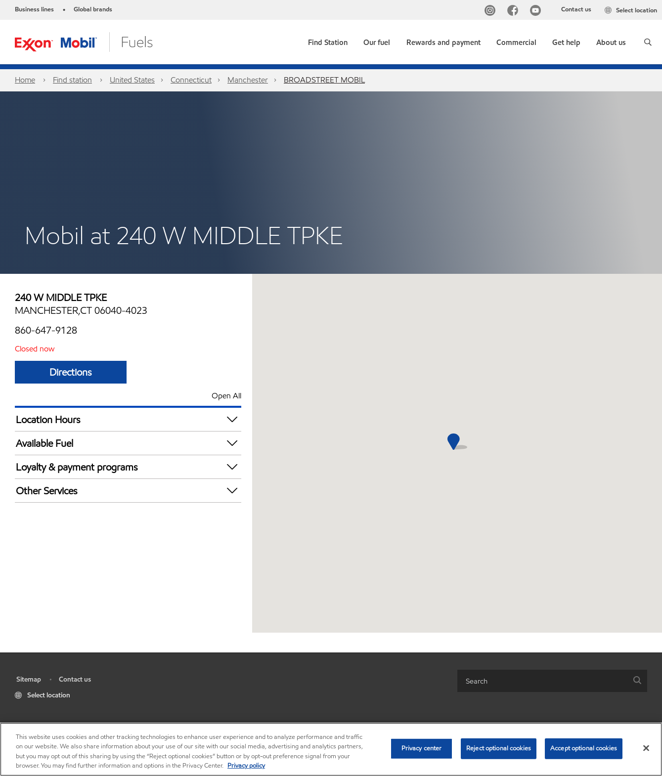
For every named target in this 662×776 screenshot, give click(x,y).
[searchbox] (542, 681)
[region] (331, 749)
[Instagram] (492, 11)
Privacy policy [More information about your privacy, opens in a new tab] (246, 765)
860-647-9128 (46, 330)
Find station (72, 80)
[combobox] (552, 681)
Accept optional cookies (583, 748)
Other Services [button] (128, 490)
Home (25, 80)
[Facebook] (515, 11)
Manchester (247, 80)
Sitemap (28, 679)
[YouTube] (537, 11)
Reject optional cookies (498, 748)
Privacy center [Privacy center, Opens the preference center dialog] (421, 748)
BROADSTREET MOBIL (324, 80)
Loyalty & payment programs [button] (128, 466)
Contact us (576, 9)
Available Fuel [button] (128, 443)
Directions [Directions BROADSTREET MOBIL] (70, 372)
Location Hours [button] (128, 419)
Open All (226, 395)
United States (132, 80)
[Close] (646, 748)
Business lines (34, 9)
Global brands (93, 9)
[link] (328, 40)
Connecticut (191, 80)
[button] (648, 42)
